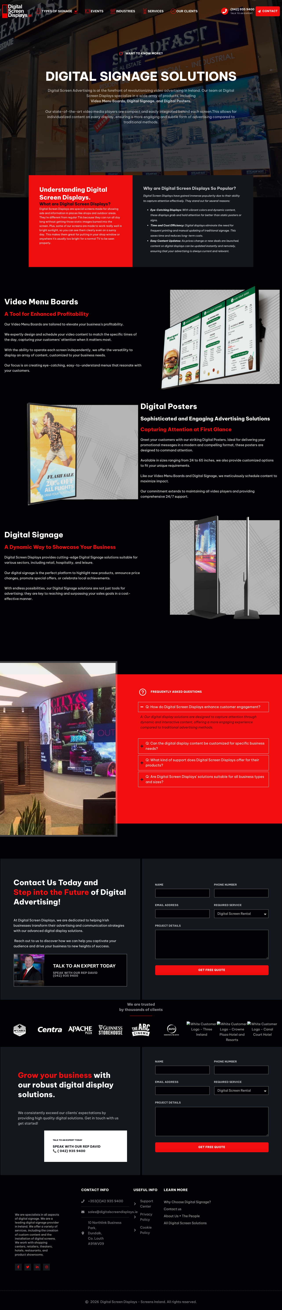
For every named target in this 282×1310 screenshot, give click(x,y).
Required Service (228, 905)
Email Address (166, 905)
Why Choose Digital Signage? (187, 1200)
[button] (203, 707)
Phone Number (225, 884)
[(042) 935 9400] (224, 11)
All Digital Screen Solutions (185, 1221)
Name (159, 884)
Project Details (168, 926)
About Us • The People (182, 1214)
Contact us (172, 1207)
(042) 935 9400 (242, 9)
